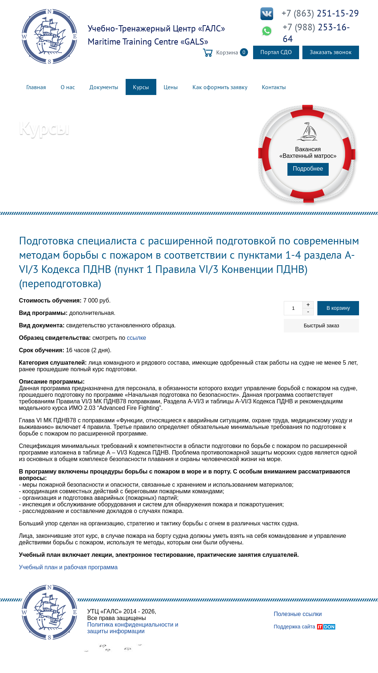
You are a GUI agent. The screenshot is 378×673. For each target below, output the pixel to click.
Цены (171, 87)
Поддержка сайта (294, 627)
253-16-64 (316, 33)
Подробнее (308, 169)
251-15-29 (320, 13)
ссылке (136, 338)
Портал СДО (276, 52)
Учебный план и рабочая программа (68, 567)
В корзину (338, 308)
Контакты (274, 87)
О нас (68, 87)
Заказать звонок (331, 52)
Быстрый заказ (321, 325)
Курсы (141, 87)
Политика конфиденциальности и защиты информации (132, 627)
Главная (36, 87)
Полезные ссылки (298, 614)
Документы (103, 87)
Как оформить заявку (219, 87)
